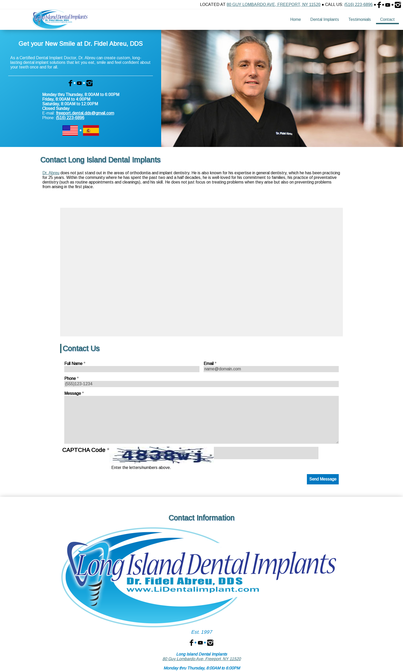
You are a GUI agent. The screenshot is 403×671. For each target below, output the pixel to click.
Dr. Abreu (50, 173)
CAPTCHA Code (85, 450)
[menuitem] (295, 19)
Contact (387, 19)
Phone (71, 378)
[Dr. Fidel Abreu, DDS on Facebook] (191, 642)
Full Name (74, 363)
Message (74, 393)
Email (210, 363)
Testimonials (359, 19)
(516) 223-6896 (358, 4)
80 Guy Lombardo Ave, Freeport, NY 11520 (273, 4)
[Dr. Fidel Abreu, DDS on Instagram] (210, 642)
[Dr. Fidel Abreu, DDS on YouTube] (200, 642)
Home (295, 19)
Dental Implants (324, 19)
